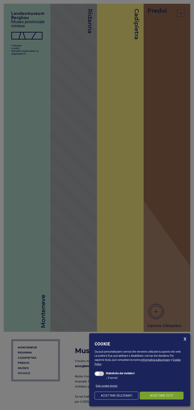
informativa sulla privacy (155, 359)
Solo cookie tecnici (106, 385)
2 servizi (111, 377)
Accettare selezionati (116, 395)
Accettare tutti (161, 395)
